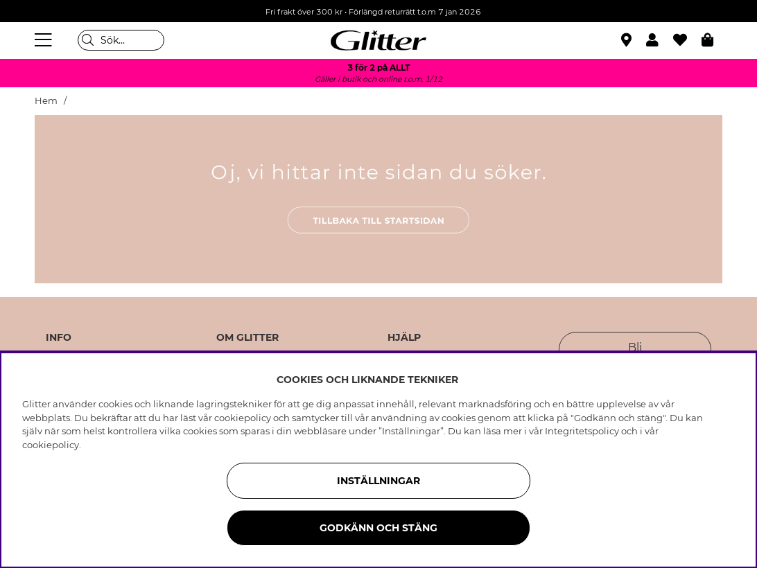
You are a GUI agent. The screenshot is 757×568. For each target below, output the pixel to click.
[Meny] (45, 40)
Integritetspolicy (582, 430)
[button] (659, 40)
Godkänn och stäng (378, 528)
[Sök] (121, 40)
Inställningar (378, 480)
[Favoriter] (687, 40)
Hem (46, 101)
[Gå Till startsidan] (378, 40)
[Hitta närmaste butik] (628, 41)
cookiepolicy (50, 444)
